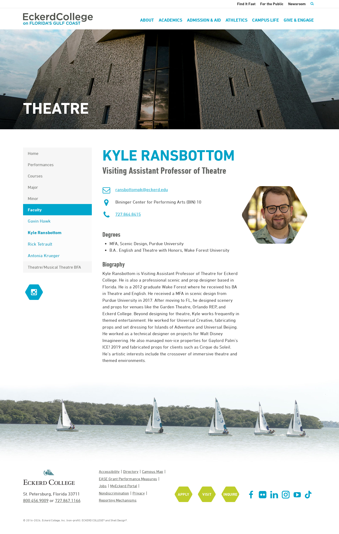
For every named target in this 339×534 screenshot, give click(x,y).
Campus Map (152, 471)
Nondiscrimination (114, 493)
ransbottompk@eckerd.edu (141, 189)
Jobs (103, 486)
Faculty (35, 209)
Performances (41, 164)
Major (33, 187)
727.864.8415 (128, 214)
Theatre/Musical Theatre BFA (54, 267)
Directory (130, 471)
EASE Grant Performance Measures (128, 479)
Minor (33, 198)
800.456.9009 (35, 500)
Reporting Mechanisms (118, 500)
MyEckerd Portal (123, 486)
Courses (35, 175)
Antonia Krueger (44, 255)
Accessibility (109, 471)
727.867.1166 (68, 500)
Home (33, 153)
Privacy (139, 493)
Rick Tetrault (40, 244)
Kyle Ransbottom (44, 232)
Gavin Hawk (39, 221)
